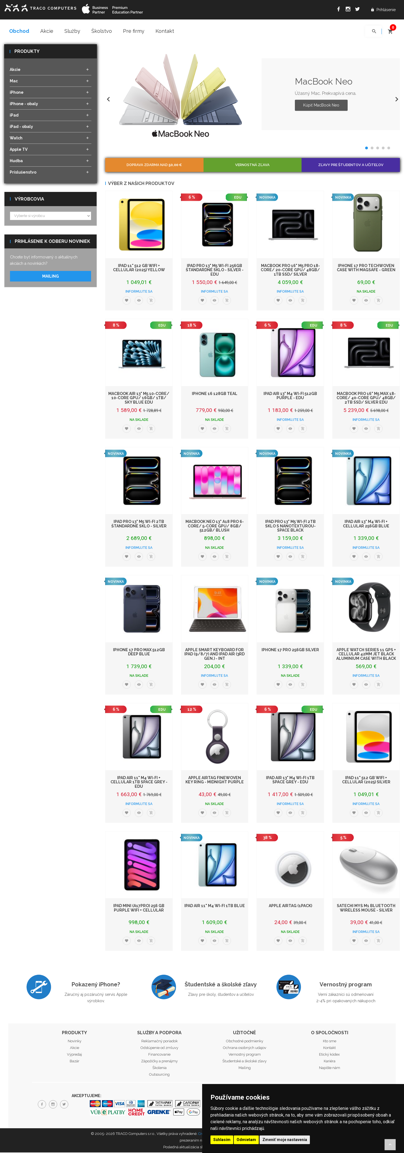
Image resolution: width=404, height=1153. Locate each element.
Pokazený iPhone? (96, 984)
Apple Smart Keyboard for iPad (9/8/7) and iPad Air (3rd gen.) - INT (214, 654)
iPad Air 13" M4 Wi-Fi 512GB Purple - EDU (290, 396)
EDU (237, 198)
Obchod (19, 31)
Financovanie (159, 1055)
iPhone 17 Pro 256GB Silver (290, 650)
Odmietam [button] (246, 1139)
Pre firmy (133, 31)
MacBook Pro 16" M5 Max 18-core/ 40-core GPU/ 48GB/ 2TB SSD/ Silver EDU (366, 398)
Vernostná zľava (252, 165)
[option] (252, 95)
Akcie (46, 31)
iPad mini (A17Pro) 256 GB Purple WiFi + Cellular (138, 908)
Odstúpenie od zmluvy (159, 1048)
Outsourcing (159, 1075)
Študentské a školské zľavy (221, 984)
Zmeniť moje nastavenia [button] (284, 1139)
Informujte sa (139, 292)
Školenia (159, 1068)
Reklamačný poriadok (159, 1042)
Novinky (74, 1042)
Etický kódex (329, 1055)
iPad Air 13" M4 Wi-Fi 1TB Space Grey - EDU (290, 780)
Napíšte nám (329, 1068)
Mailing (50, 277)
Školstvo (101, 31)
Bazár (74, 1062)
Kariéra (329, 1062)
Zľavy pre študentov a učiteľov (350, 165)
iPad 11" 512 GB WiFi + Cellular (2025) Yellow (139, 268)
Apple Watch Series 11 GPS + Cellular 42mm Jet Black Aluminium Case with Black (366, 654)
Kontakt (164, 31)
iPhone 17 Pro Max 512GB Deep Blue (139, 652)
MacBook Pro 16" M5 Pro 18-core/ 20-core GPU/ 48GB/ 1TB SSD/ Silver (290, 270)
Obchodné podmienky (244, 1042)
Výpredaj (74, 1055)
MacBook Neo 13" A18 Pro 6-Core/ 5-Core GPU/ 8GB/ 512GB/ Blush (214, 526)
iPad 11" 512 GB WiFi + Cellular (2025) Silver (366, 780)
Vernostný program (346, 984)
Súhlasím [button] (221, 1139)
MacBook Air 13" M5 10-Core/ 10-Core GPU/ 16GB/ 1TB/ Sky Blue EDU (138, 398)
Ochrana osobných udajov (244, 1048)
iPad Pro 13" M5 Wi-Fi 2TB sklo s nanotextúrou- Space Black (290, 526)
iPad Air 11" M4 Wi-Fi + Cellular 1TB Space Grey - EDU (139, 782)
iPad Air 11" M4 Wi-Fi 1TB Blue (214, 906)
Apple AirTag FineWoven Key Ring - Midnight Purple (214, 780)
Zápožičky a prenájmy (159, 1062)
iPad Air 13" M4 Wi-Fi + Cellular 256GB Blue (366, 524)
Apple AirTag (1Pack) (290, 906)
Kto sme (329, 1042)
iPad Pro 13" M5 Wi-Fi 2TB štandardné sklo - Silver (139, 524)
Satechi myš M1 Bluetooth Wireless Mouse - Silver (366, 908)
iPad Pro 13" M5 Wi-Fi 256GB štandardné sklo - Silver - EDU (215, 270)
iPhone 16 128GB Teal (214, 394)
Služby (72, 31)
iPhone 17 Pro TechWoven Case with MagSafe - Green (366, 268)
